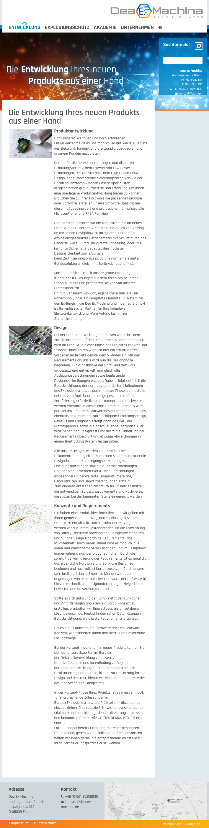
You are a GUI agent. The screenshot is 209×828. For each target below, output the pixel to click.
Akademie (105, 27)
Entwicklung (25, 27)
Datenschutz (46, 823)
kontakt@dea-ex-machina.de (76, 804)
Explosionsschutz (67, 27)
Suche (171, 53)
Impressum (20, 823)
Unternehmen (137, 27)
